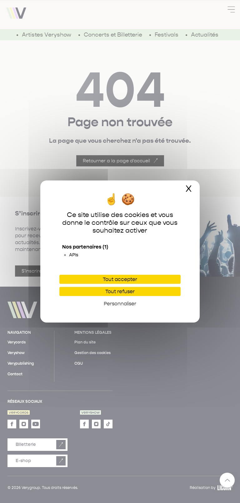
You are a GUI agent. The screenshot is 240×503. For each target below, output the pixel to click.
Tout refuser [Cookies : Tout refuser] (120, 291)
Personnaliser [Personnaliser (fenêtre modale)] (120, 304)
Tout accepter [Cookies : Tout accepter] (120, 279)
